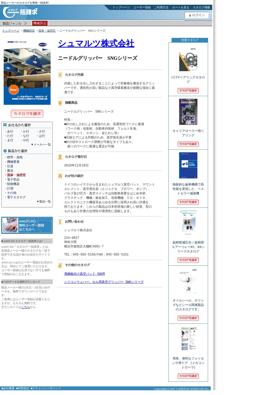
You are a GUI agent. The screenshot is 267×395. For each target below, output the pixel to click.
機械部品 (29, 30)
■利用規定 (22, 388)
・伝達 (8, 166)
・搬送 (8, 170)
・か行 (24, 131)
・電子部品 (12, 179)
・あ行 (8, 131)
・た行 (8, 136)
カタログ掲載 (201, 7)
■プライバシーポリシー (46, 388)
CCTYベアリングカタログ (188, 76)
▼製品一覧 (44, 201)
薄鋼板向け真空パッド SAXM (84, 283)
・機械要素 (12, 162)
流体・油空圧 (47, 30)
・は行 (40, 136)
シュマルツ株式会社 (96, 43)
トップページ (121, 7)
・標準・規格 (13, 157)
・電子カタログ (15, 197)
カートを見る (180, 7)
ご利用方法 (161, 7)
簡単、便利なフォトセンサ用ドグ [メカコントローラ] (188, 359)
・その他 (10, 193)
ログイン (198, 15)
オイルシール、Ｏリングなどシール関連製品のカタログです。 (188, 301)
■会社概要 (8, 388)
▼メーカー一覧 (41, 144)
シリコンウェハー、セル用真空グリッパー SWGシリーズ (104, 292)
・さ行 (40, 131)
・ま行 (8, 140)
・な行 (24, 136)
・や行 (24, 140)
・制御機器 (12, 184)
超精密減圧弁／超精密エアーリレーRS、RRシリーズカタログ (188, 243)
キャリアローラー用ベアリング (188, 129)
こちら (25, 307)
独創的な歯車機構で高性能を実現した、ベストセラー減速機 (188, 185)
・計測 (8, 188)
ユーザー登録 (142, 7)
